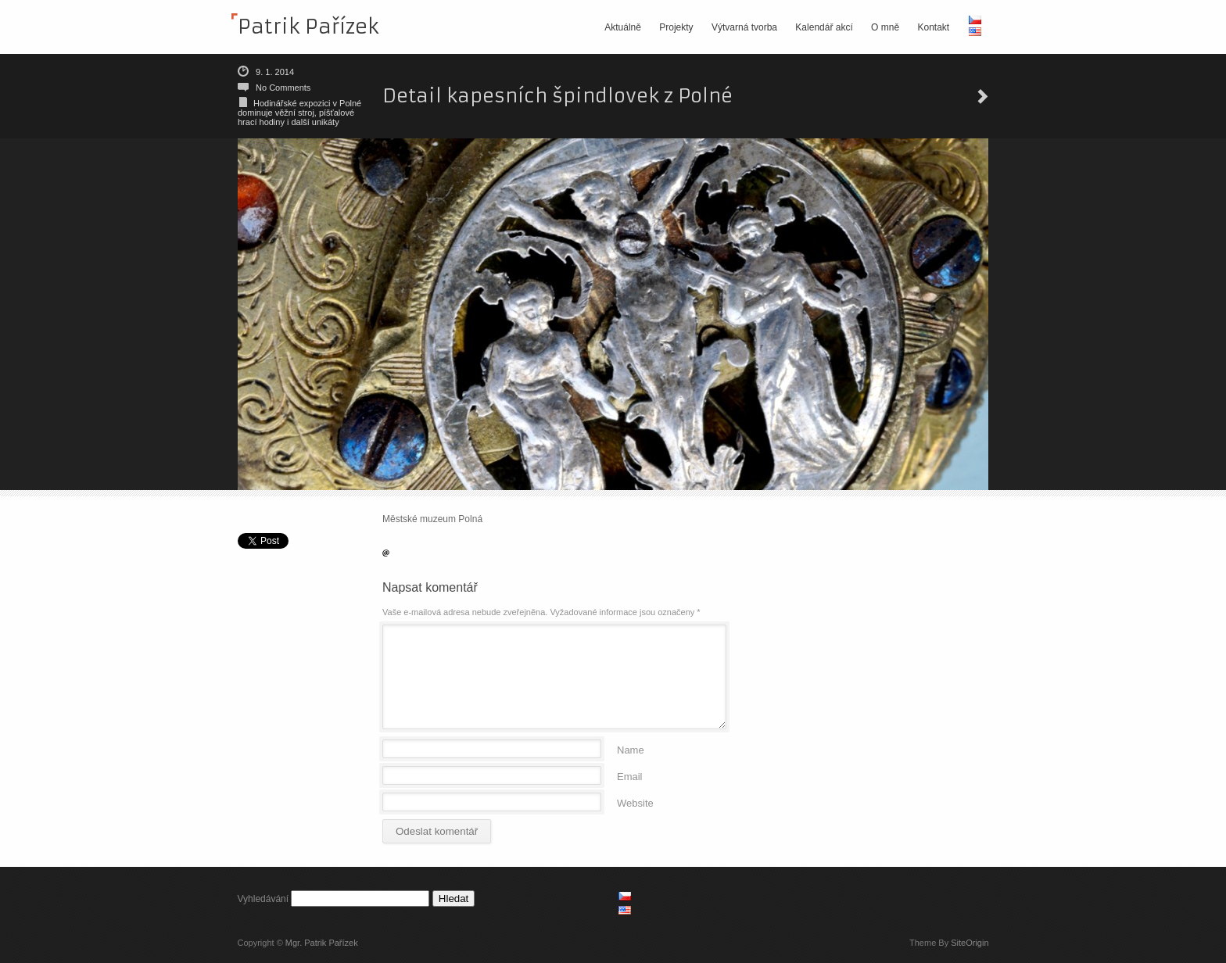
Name (630, 749)
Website (635, 802)
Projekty (676, 27)
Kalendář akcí (823, 27)
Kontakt (933, 27)
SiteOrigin (969, 942)
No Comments (283, 87)
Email (630, 776)
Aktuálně (622, 27)
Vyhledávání (263, 898)
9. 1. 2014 (275, 72)
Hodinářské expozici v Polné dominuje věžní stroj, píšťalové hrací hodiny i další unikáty (299, 112)
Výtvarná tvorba (744, 27)
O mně (885, 27)
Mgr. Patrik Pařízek (321, 942)
